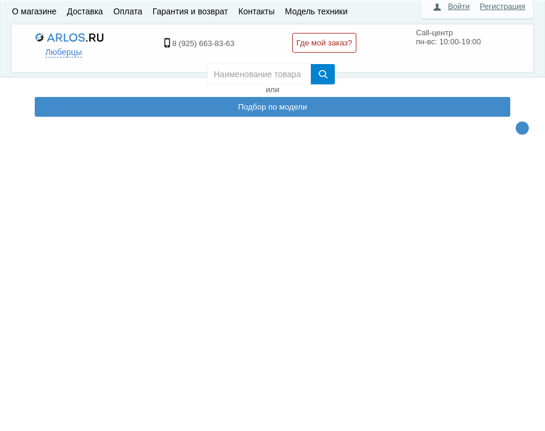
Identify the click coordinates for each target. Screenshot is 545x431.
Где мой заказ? (324, 42)
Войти (459, 6)
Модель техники (316, 11)
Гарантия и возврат (190, 11)
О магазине (34, 11)
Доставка (85, 11)
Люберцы (64, 52)
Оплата (127, 11)
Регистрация (502, 6)
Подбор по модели (272, 106)
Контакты (256, 11)
